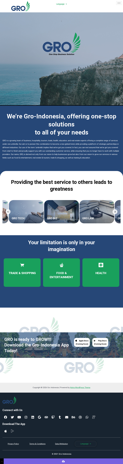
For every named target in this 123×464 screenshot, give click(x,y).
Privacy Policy (13, 444)
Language (61, 4)
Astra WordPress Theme (80, 387)
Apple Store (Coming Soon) (81, 342)
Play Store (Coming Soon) (100, 342)
